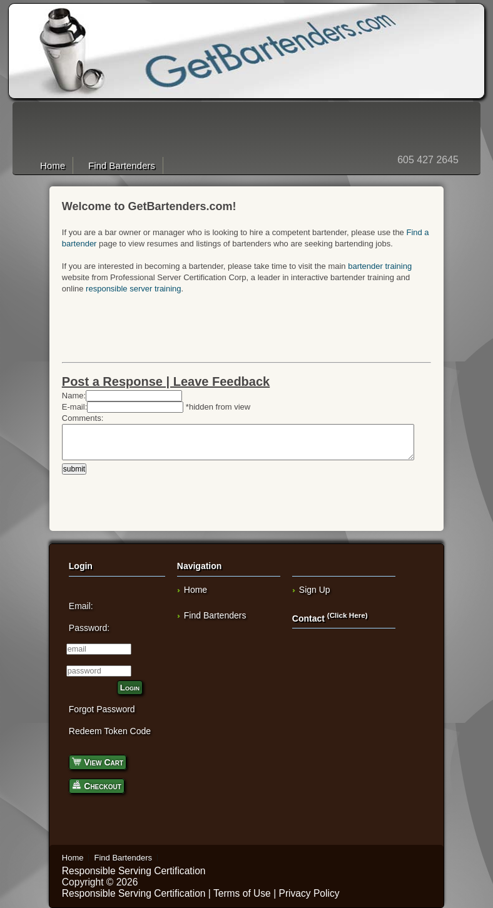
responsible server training (133, 288)
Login (130, 687)
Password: (89, 628)
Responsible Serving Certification (134, 870)
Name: (74, 395)
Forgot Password (102, 709)
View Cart (97, 761)
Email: (81, 606)
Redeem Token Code (110, 731)
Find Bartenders (121, 165)
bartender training (380, 266)
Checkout (96, 785)
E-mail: (74, 406)
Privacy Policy (309, 893)
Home (52, 165)
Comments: (82, 418)
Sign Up (314, 590)
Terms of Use (242, 893)
